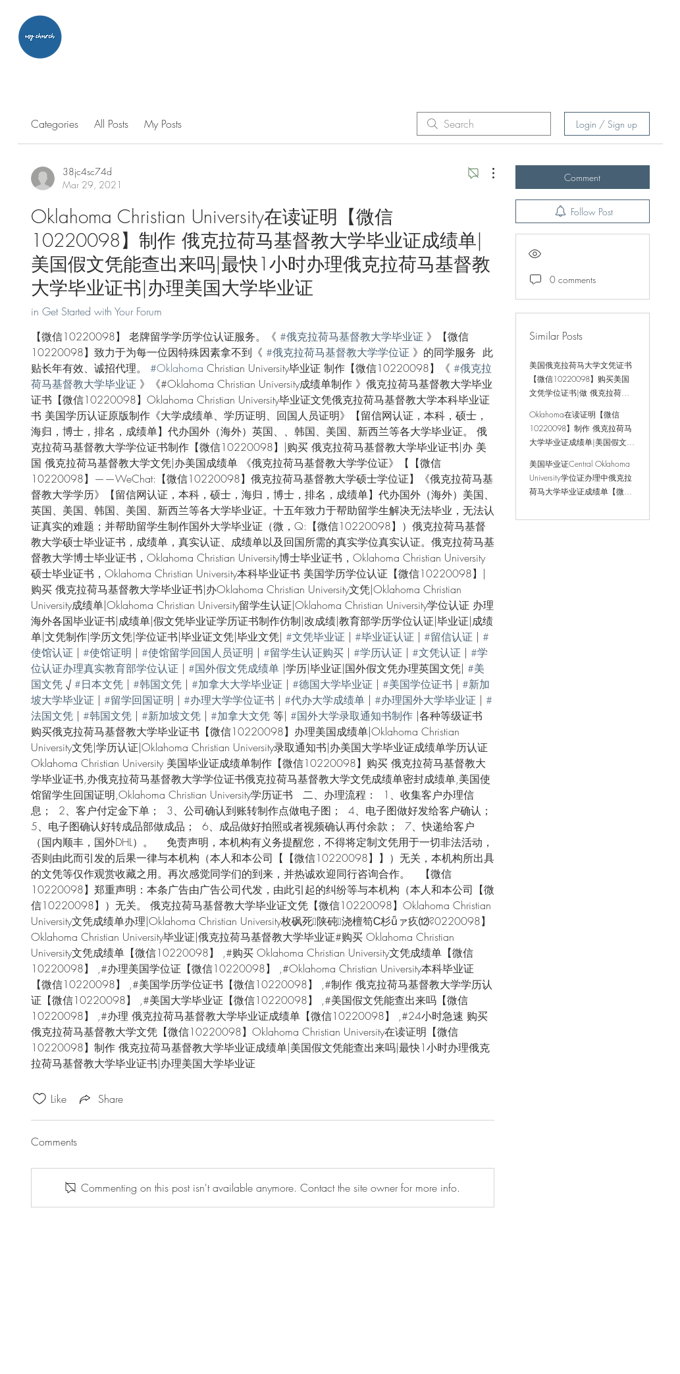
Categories (54, 124)
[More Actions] (486, 173)
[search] (484, 124)
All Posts (111, 124)
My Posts (163, 124)
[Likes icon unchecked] (39, 1099)
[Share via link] (100, 1099)
